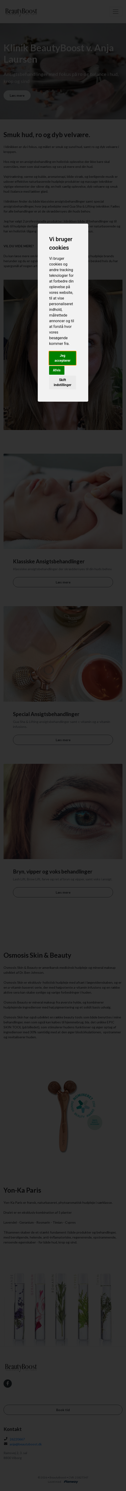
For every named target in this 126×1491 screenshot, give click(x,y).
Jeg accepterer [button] (63, 358)
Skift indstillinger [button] (62, 382)
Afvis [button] (56, 370)
